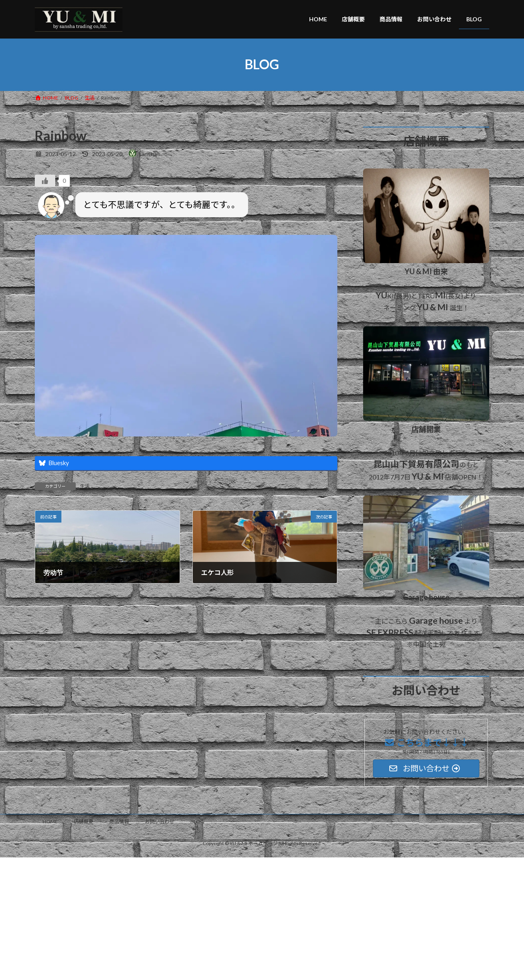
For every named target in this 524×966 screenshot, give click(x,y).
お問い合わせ (159, 821)
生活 (85, 486)
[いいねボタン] (45, 181)
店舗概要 (83, 821)
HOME (50, 821)
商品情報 (119, 821)
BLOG (197, 821)
